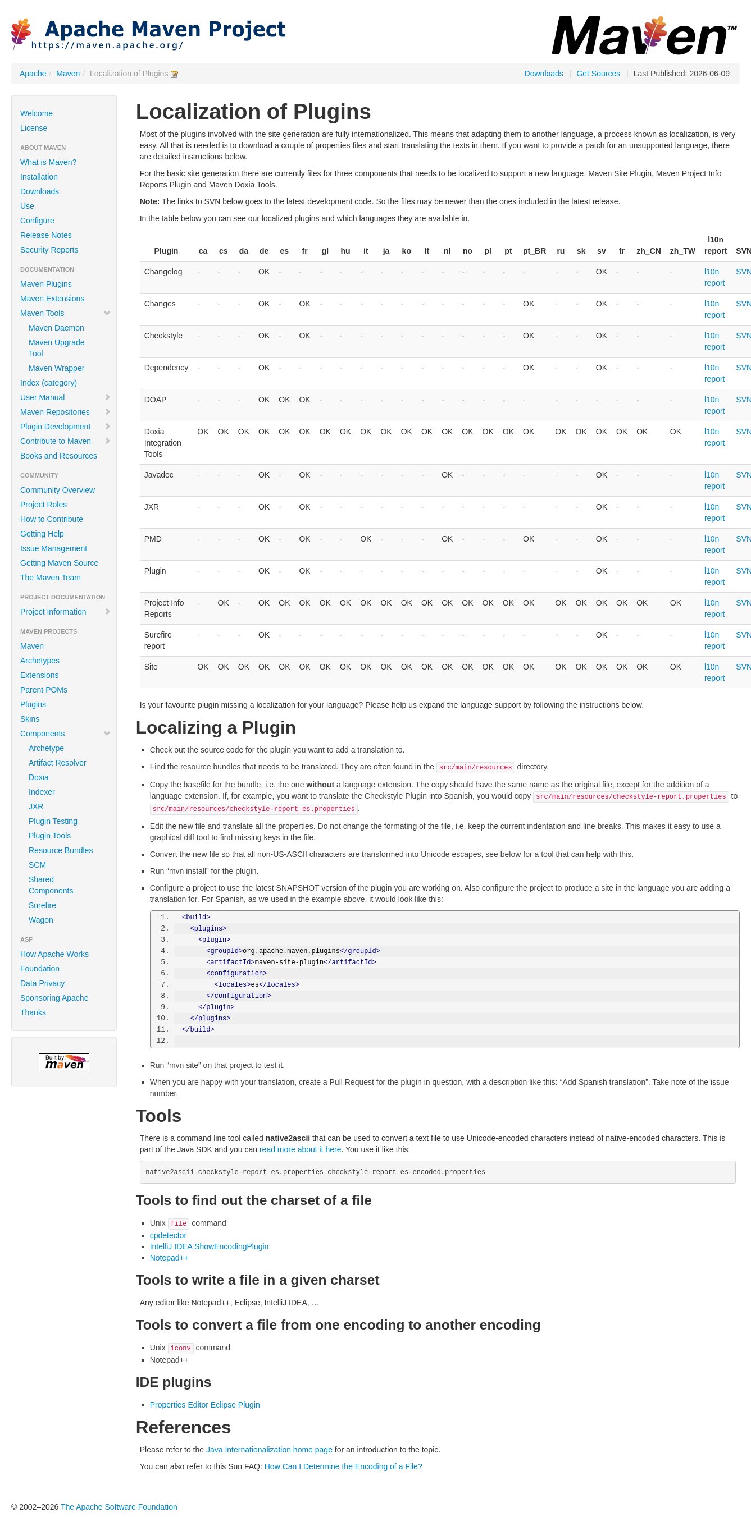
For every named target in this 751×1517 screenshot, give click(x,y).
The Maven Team (50, 577)
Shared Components (51, 885)
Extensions (39, 675)
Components (65, 733)
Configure (37, 220)
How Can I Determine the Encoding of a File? (343, 1466)
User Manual (65, 397)
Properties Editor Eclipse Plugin (205, 1404)
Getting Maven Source (59, 562)
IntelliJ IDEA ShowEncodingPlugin (209, 1246)
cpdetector (168, 1235)
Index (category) (48, 382)
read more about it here (301, 1149)
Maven (68, 73)
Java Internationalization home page (269, 1449)
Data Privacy (42, 983)
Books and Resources (58, 455)
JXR (36, 806)
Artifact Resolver (58, 762)
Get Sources (598, 73)
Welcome (36, 113)
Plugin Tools (50, 835)
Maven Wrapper (56, 368)
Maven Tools (65, 313)
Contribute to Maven (65, 441)
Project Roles (43, 504)
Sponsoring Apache (54, 997)
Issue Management (53, 548)
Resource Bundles (61, 850)
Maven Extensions (52, 298)
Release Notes (46, 235)
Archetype (46, 748)
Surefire (42, 905)
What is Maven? (48, 162)
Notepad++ (169, 1257)
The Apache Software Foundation (119, 1506)
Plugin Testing (53, 821)
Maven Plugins (46, 283)
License (33, 127)
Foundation (40, 968)
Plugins (33, 704)
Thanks (33, 1012)
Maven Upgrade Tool (57, 348)
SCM (37, 864)
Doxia (39, 777)
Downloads (544, 73)
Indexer (42, 791)
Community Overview (57, 489)
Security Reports (49, 249)
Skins (29, 718)
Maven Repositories (65, 411)
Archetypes (40, 660)
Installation (39, 176)
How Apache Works (54, 954)
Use (27, 205)
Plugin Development (65, 426)
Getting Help (42, 533)
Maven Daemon (56, 327)
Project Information (65, 611)
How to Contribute (51, 519)
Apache (33, 73)
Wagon (41, 919)
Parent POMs (43, 689)
